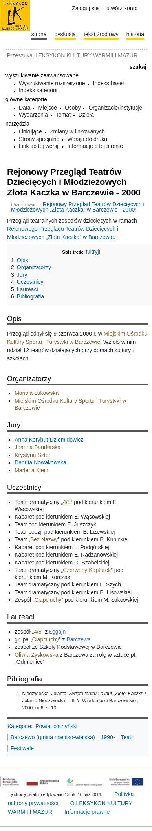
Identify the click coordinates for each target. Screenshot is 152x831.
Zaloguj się (85, 8)
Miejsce (47, 107)
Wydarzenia (33, 114)
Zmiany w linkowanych (77, 131)
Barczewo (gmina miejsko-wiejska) (53, 737)
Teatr (127, 737)
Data (25, 107)
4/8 (66, 502)
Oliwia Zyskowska (36, 655)
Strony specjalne (39, 139)
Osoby (73, 107)
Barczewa (78, 639)
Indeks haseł (108, 83)
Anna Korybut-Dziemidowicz (49, 440)
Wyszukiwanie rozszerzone (52, 83)
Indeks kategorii (38, 90)
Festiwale (22, 748)
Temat (63, 114)
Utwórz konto (121, 8)
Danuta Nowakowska (40, 462)
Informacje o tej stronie (95, 146)
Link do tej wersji (39, 146)
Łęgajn (57, 631)
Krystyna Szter (32, 455)
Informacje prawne (87, 812)
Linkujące (30, 131)
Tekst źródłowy (101, 34)
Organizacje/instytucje (115, 107)
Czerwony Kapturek (87, 570)
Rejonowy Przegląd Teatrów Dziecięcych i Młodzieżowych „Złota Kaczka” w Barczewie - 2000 (78, 207)
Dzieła (86, 114)
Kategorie (19, 726)
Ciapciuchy (48, 600)
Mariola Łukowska (37, 393)
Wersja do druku (87, 139)
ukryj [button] (93, 251)
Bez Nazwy (44, 539)
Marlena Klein (31, 470)
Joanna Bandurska (37, 447)
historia (135, 34)
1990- (108, 737)
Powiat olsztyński (56, 726)
